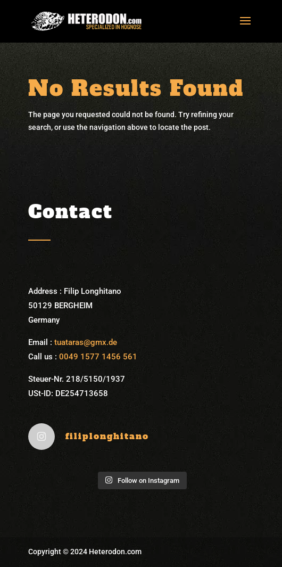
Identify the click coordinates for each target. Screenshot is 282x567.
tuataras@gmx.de (85, 342)
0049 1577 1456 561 (98, 356)
